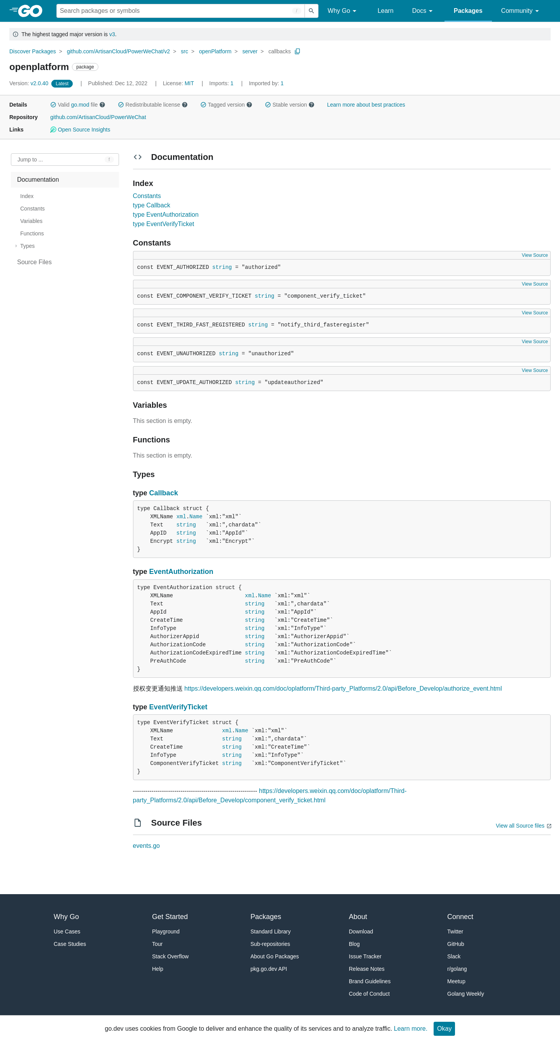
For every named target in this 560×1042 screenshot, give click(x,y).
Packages (468, 10)
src (184, 51)
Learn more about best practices (366, 105)
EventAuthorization (181, 571)
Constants (147, 196)
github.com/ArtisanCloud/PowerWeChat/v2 (118, 51)
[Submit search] (311, 11)
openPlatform (215, 51)
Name (196, 517)
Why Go (343, 11)
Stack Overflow (170, 956)
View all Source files (520, 826)
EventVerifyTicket (178, 707)
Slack (453, 956)
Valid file (77, 105)
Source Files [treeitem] (34, 262)
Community (521, 11)
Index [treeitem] (26, 196)
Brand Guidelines (369, 981)
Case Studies (70, 944)
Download (361, 931)
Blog (354, 944)
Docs (423, 11)
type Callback (151, 205)
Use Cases (67, 931)
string (222, 267)
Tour (157, 944)
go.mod (80, 105)
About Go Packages (274, 956)
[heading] (32, 11)
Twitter (455, 931)
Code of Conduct (369, 994)
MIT (189, 83)
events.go (146, 845)
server (249, 51)
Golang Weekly (465, 994)
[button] (53, 105)
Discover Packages (32, 51)
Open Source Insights (80, 129)
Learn (386, 10)
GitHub (455, 944)
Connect (460, 917)
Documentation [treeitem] (38, 179)
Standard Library (270, 931)
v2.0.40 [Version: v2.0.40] (29, 83)
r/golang (457, 969)
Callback (163, 493)
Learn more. (410, 1028)
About (358, 917)
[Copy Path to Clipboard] (297, 51)
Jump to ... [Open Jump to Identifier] (30, 159)
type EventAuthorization (166, 214)
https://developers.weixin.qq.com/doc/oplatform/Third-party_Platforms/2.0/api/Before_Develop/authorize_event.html (343, 688)
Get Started (170, 917)
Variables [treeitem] (31, 221)
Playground (166, 931)
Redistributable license (153, 105)
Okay (444, 1028)
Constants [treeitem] (32, 208)
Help (157, 969)
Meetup (456, 981)
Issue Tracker (365, 956)
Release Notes (367, 969)
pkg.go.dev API (268, 969)
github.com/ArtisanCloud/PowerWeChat (98, 117)
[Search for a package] (180, 11)
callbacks (279, 51)
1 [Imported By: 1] (266, 83)
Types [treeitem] (27, 246)
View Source (535, 255)
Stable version (290, 105)
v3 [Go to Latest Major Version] (112, 34)
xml (181, 517)
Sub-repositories (270, 944)
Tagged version (226, 105)
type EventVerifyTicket (163, 224)
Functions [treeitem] (32, 233)
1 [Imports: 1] (222, 83)
